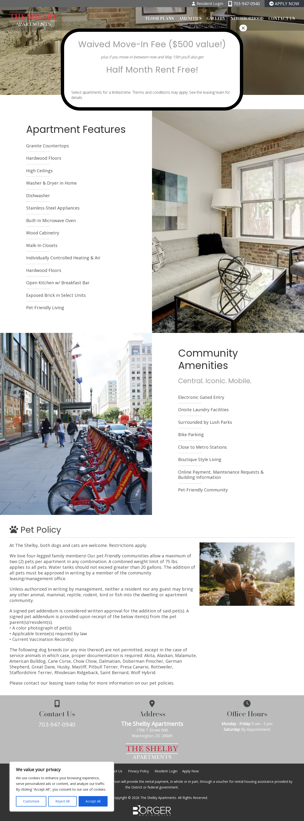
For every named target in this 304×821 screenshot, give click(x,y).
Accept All (93, 801)
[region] (62, 787)
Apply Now (190, 771)
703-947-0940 (57, 724)
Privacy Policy (138, 771)
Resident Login (166, 771)
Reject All (62, 801)
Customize (31, 801)
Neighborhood (246, 18)
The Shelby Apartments (152, 724)
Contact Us (281, 18)
